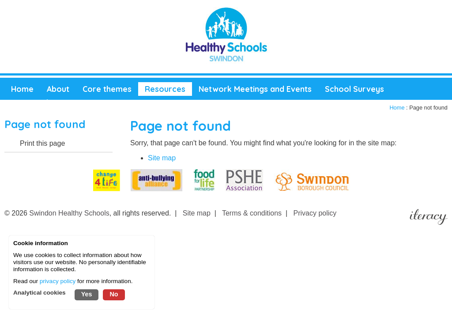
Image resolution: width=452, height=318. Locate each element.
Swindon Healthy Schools (69, 213)
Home (396, 107)
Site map (162, 158)
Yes (86, 294)
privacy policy (58, 281)
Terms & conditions (252, 213)
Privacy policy (315, 213)
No (113, 294)
